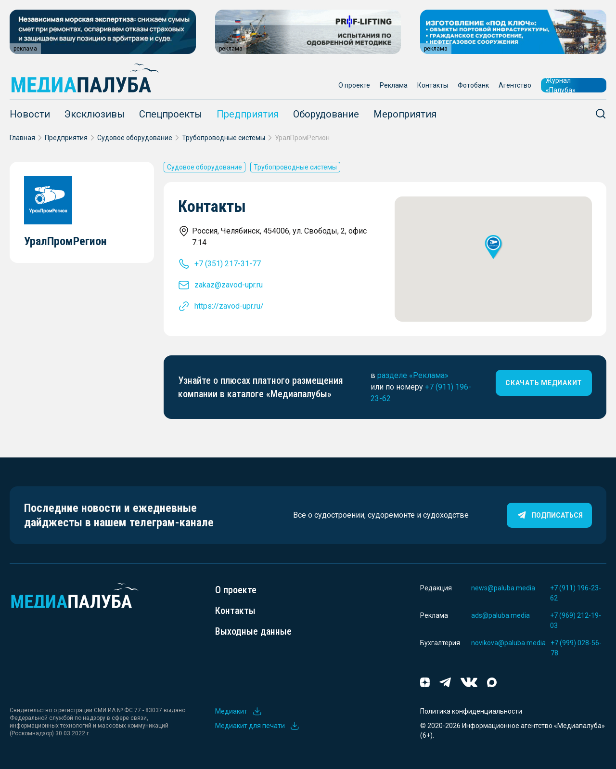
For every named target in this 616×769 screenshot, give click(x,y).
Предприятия (248, 114)
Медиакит (238, 711)
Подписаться (549, 515)
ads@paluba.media (500, 615)
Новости (30, 114)
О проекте (354, 85)
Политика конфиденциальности (471, 711)
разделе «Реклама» (413, 375)
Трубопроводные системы (223, 138)
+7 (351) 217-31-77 (227, 263)
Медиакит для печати (257, 725)
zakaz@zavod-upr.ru (228, 284)
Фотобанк (473, 85)
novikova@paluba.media (508, 643)
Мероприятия (404, 114)
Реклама (394, 85)
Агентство (515, 85)
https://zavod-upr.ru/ (229, 306)
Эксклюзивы (94, 114)
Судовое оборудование (134, 138)
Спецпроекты (170, 114)
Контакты (432, 85)
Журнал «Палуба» (561, 85)
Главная (22, 138)
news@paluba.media (503, 588)
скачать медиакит (543, 383)
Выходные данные (253, 631)
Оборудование (326, 114)
